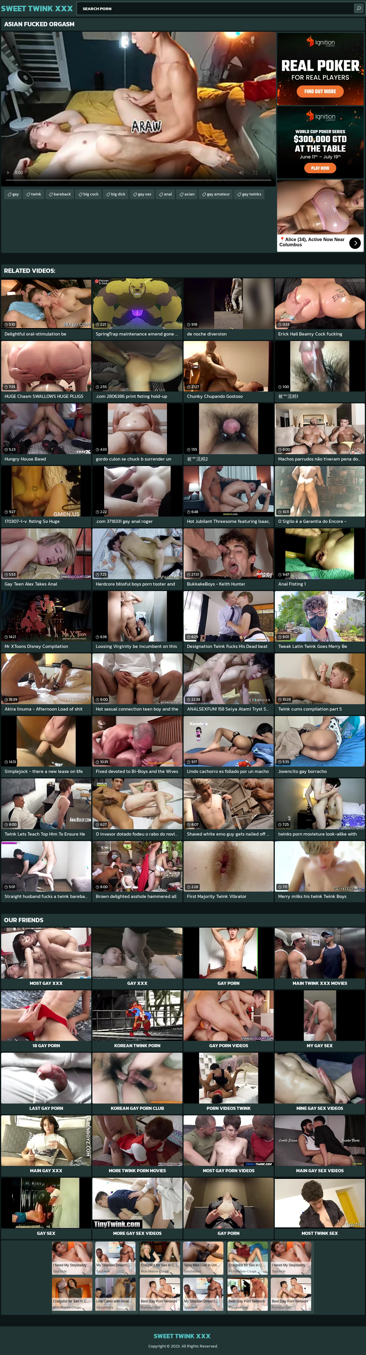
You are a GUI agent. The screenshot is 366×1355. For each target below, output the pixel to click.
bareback (62, 194)
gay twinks (252, 194)
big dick (118, 194)
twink (36, 194)
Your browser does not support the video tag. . (138, 109)
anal (168, 194)
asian (189, 194)
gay (15, 194)
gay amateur (218, 194)
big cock (91, 194)
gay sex (145, 194)
